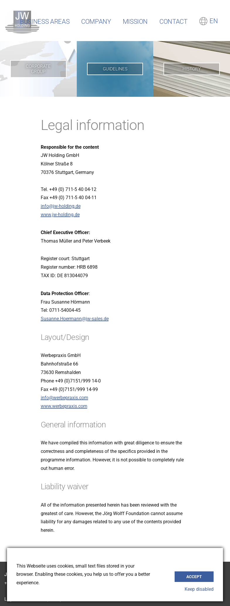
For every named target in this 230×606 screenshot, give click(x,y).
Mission (135, 21)
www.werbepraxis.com (64, 406)
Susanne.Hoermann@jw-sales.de (75, 318)
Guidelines (115, 69)
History (192, 69)
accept (194, 576)
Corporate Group (38, 69)
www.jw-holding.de (60, 214)
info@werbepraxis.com (64, 397)
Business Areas (44, 21)
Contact (173, 21)
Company (96, 21)
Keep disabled (199, 589)
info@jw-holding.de (61, 206)
